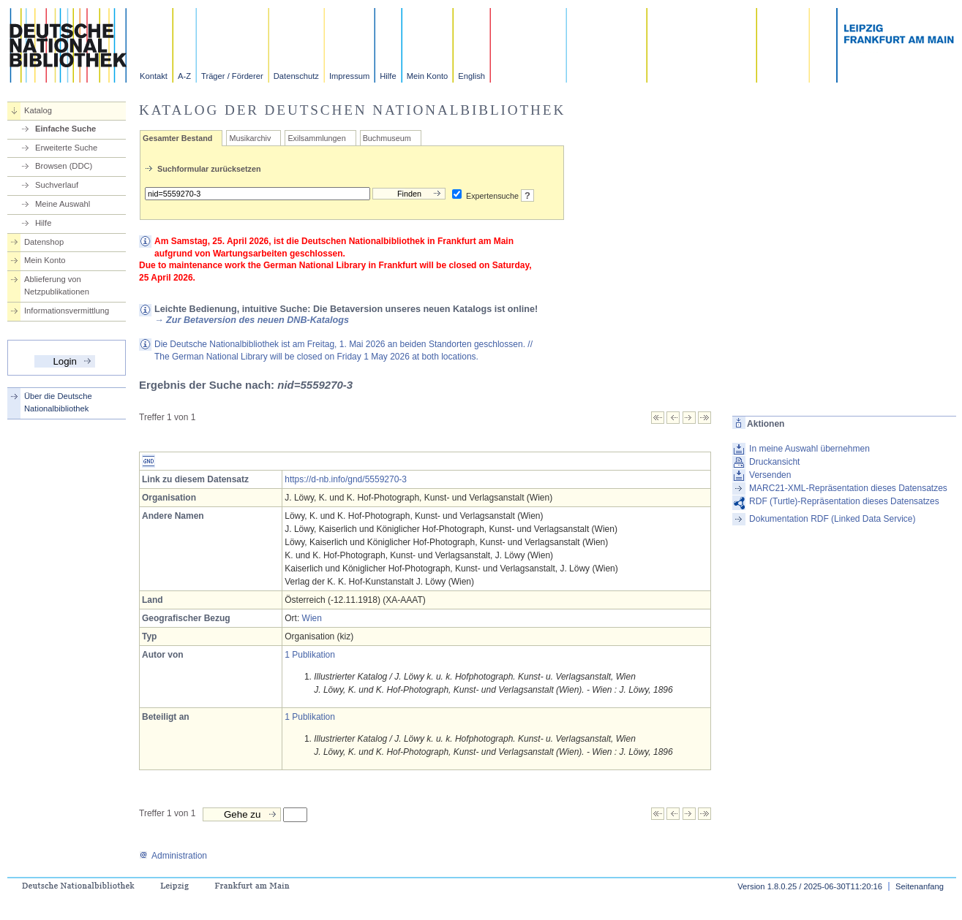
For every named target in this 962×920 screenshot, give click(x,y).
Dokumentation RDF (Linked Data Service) (832, 519)
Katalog (38, 110)
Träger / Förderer (232, 76)
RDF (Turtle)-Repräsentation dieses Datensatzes (844, 501)
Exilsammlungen (316, 138)
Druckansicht (774, 462)
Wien (312, 618)
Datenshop (44, 241)
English (471, 76)
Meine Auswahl (62, 203)
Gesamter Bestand (177, 138)
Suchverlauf (56, 184)
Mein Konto (427, 76)
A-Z (184, 76)
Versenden (770, 475)
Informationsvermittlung (66, 310)
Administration (173, 856)
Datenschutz (296, 76)
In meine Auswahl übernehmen (809, 449)
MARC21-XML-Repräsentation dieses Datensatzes (848, 488)
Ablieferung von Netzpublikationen (56, 285)
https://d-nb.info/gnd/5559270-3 (346, 479)
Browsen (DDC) (63, 165)
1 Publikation (310, 655)
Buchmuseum (387, 138)
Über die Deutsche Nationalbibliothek (58, 402)
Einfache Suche (65, 128)
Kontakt (154, 76)
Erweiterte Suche (66, 147)
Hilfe (388, 76)
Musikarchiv (250, 138)
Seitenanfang (919, 886)
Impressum (349, 76)
